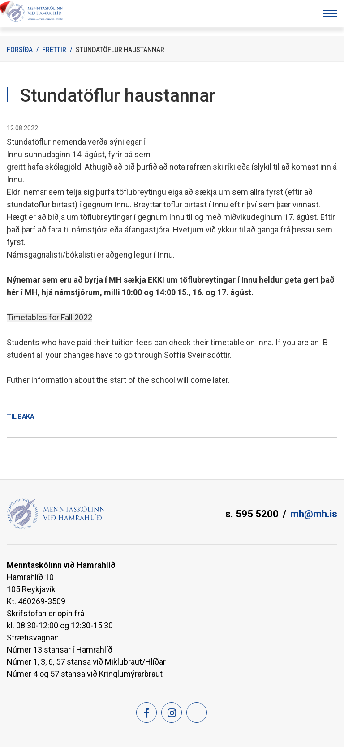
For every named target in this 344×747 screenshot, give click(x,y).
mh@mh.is (313, 513)
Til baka (20, 416)
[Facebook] (146, 712)
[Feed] (196, 712)
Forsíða (20, 49)
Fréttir (54, 49)
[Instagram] (171, 712)
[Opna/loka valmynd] (330, 13)
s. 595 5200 (252, 513)
